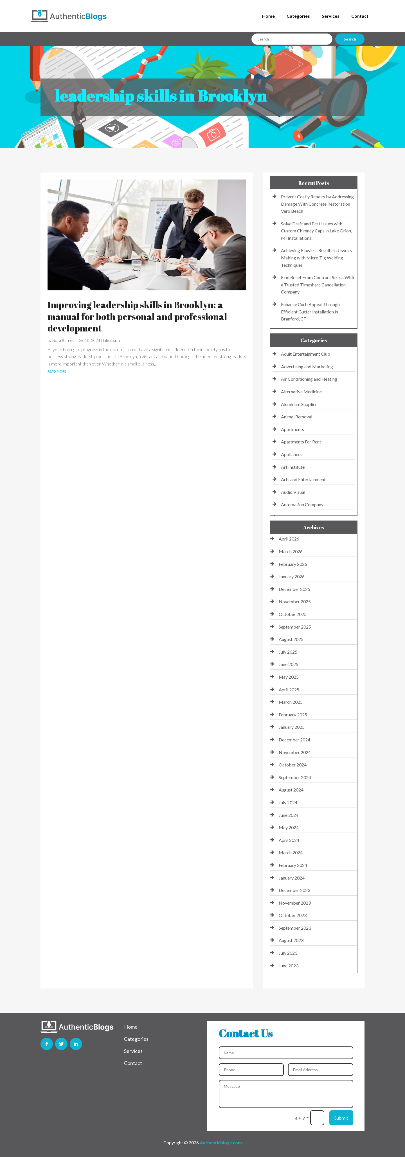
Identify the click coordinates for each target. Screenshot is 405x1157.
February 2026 (293, 564)
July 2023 (288, 953)
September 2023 (295, 927)
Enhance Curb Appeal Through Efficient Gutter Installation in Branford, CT (310, 311)
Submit (341, 1117)
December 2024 (294, 739)
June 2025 (288, 664)
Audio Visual (293, 492)
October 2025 (293, 614)
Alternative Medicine (301, 391)
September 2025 (295, 626)
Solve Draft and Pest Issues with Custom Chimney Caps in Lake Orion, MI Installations (316, 231)
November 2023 (295, 902)
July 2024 (288, 802)
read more (57, 370)
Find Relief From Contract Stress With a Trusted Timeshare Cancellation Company (317, 284)
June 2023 (288, 965)
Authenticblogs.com (221, 1142)
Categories (298, 16)
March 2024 (291, 852)
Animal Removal (296, 416)
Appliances (291, 454)
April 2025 (289, 689)
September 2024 (295, 777)
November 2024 (295, 752)
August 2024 (291, 789)
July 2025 (288, 651)
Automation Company (302, 504)
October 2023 (293, 915)
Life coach (111, 340)
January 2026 (292, 576)
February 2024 (293, 865)
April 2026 (289, 538)
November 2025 (295, 601)
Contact (359, 16)
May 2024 (289, 827)
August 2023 (291, 940)
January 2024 (292, 877)
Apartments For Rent (301, 441)
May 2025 (289, 677)
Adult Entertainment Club (305, 353)
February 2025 (293, 714)
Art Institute (293, 467)
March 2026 (291, 551)
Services (330, 16)
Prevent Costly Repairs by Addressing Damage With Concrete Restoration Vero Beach (317, 204)
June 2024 (288, 815)
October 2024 (293, 764)
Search (350, 39)
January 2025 (292, 727)
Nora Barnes (63, 340)
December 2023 (294, 890)
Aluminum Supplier (299, 404)
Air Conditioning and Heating (309, 379)
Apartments (292, 429)
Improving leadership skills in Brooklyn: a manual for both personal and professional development (137, 316)
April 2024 (289, 840)
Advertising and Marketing (307, 366)
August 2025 (291, 639)
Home (268, 16)
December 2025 (294, 589)
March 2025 (291, 702)
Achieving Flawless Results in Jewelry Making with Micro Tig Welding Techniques (316, 257)
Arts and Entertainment (303, 479)
